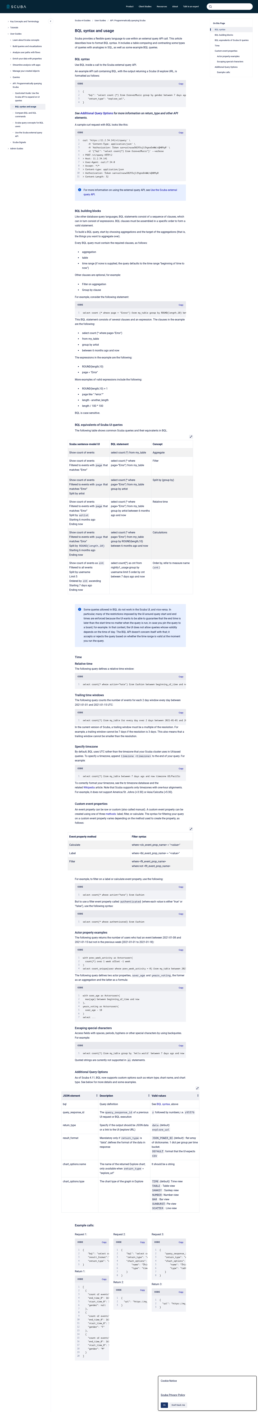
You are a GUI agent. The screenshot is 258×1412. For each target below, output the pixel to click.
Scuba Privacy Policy (173, 1395)
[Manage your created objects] (10, 71)
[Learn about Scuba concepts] (10, 40)
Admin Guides (16, 148)
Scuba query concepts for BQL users (29, 125)
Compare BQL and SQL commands (25, 115)
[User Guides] (8, 34)
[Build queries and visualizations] (10, 46)
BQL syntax (163, 1104)
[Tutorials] (8, 27)
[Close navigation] (50, 21)
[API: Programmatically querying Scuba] (10, 83)
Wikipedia (89, 787)
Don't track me (178, 1405)
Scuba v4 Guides (82, 20)
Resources (162, 6)
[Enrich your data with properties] (10, 58)
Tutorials (14, 27)
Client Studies (145, 6)
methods (111, 814)
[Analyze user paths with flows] (10, 52)
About (175, 6)
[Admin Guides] (8, 148)
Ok (164, 1405)
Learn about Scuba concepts (26, 40)
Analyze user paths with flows (26, 52)
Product (129, 6)
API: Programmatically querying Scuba (27, 85)
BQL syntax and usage (25, 106)
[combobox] (230, 6)
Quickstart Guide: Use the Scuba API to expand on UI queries (27, 97)
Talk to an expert (191, 6)
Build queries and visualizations (27, 46)
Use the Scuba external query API (28, 134)
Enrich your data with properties (27, 58)
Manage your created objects (26, 71)
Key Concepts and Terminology (24, 21)
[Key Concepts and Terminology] (8, 21)
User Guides (16, 34)
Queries (16, 77)
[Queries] (10, 77)
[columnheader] (80, 1096)
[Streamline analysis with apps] (10, 64)
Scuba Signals (19, 142)
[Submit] (210, 6)
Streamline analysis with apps (26, 65)
